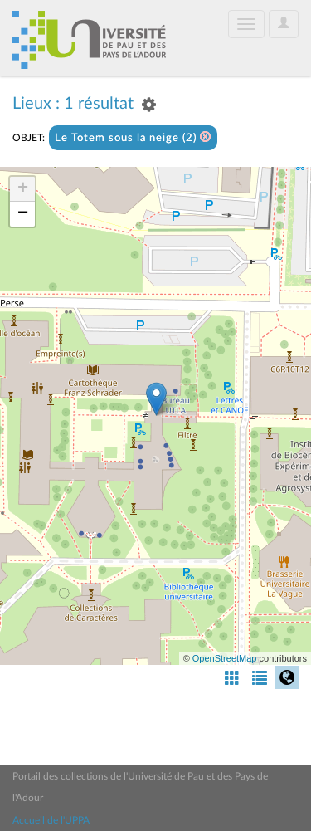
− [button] (22, 214)
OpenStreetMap (224, 658)
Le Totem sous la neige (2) (133, 137)
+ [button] (22, 189)
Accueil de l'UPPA (51, 820)
